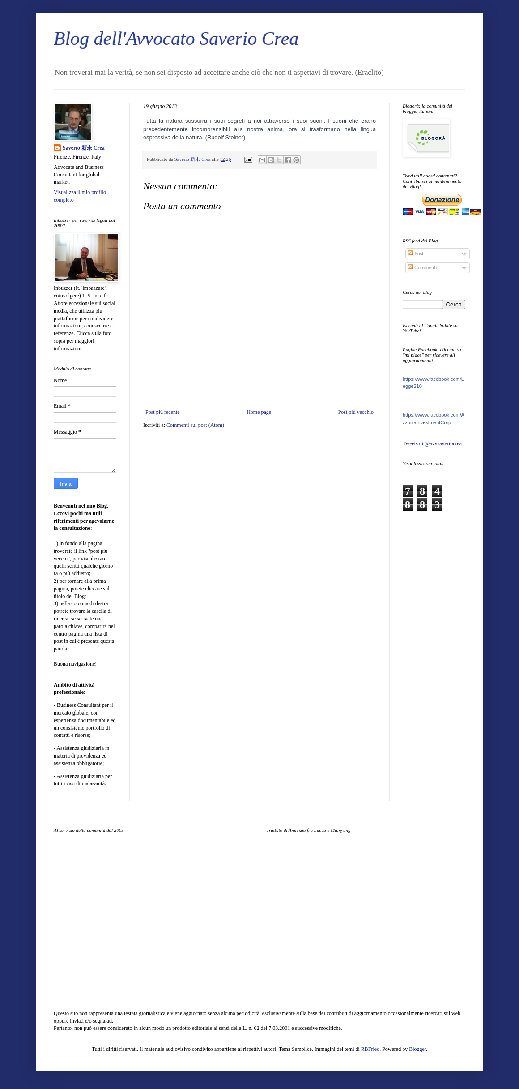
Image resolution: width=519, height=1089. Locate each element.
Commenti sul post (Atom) (195, 425)
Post (416, 253)
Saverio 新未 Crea (84, 148)
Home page (259, 412)
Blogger (417, 1049)
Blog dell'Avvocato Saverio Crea (176, 38)
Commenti (422, 267)
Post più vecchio (356, 412)
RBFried (370, 1049)
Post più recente (162, 412)
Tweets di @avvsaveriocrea (432, 443)
